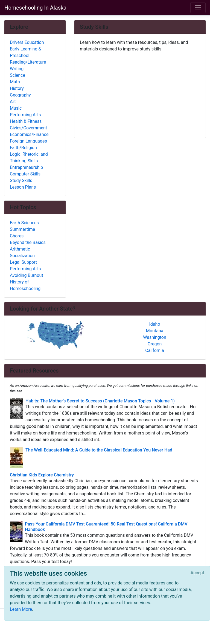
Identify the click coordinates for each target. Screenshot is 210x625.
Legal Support (23, 262)
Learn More (21, 609)
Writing (17, 68)
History (17, 88)
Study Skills (21, 180)
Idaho (154, 324)
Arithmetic (20, 249)
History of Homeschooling (25, 285)
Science (17, 75)
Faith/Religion (23, 147)
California (154, 350)
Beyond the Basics (28, 242)
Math (15, 81)
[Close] (197, 572)
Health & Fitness (26, 121)
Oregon (155, 343)
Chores (17, 235)
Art (13, 101)
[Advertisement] (140, 93)
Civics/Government (28, 127)
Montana (154, 330)
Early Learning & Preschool (25, 52)
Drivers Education (27, 42)
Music (16, 108)
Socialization (22, 255)
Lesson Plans (23, 187)
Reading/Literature (28, 62)
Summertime (22, 229)
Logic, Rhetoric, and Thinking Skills (29, 157)
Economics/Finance (29, 134)
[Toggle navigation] (198, 7)
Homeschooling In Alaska (35, 7)
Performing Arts (25, 114)
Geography (20, 95)
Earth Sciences (24, 222)
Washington (154, 337)
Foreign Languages (28, 141)
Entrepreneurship (26, 167)
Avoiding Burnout (26, 275)
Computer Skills (25, 174)
